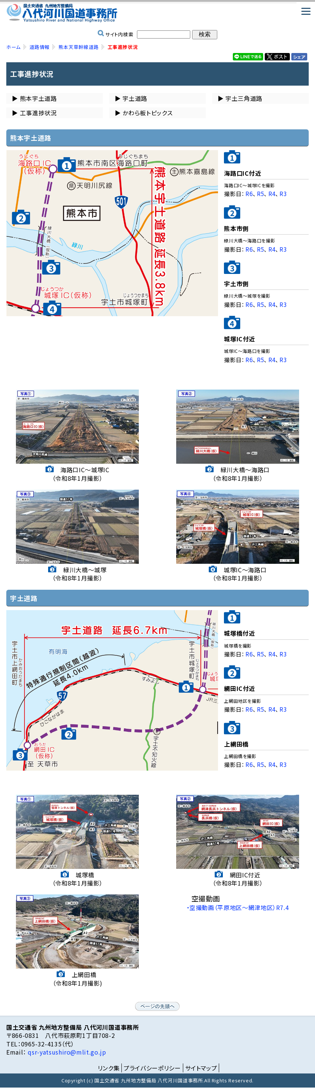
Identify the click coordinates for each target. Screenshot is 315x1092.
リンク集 (109, 1067)
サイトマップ (201, 1067)
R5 (260, 193)
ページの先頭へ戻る (157, 1006)
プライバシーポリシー (152, 1067)
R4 (271, 193)
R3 (282, 193)
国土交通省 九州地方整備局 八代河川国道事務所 (157, 13)
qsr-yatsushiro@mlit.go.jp (66, 1052)
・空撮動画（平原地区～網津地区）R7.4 (238, 907)
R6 (248, 193)
